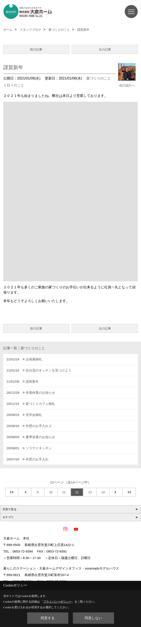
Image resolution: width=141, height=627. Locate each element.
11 (64, 492)
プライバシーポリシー (57, 601)
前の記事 (36, 49)
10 (51, 492)
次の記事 (105, 49)
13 (90, 492)
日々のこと (15, 85)
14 (103, 492)
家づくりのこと (98, 78)
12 (77, 492)
